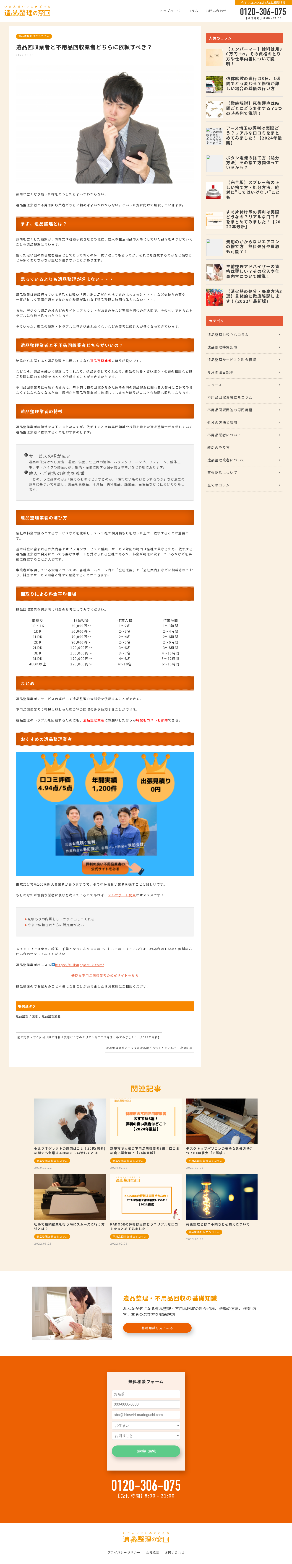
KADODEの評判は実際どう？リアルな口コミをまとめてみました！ (144, 1226)
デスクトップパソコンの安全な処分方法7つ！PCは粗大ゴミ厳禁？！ (219, 1150)
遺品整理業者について (226, 460)
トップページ (170, 10)
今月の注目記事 (220, 372)
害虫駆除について (222, 472)
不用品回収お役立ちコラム (230, 397)
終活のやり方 (218, 447)
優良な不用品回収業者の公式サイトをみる (105, 975)
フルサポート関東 (122, 895)
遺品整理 (22, 1016)
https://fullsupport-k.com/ (79, 964)
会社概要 (152, 1552)
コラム (193, 10)
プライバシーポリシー (124, 1552)
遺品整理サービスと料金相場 (231, 359)
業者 (35, 1016)
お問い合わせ (216, 10)
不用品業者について (224, 434)
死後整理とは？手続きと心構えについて (218, 1224)
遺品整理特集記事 (222, 347)
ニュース (214, 384)
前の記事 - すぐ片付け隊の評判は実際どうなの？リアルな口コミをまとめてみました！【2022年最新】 (89, 1037)
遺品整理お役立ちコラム (34, 36)
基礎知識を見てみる (157, 1328)
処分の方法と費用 (222, 422)
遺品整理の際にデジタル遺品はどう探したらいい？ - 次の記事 (149, 1048)
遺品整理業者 (51, 1016)
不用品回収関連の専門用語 (230, 409)
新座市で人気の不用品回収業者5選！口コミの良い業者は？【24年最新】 (145, 1150)
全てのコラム (218, 485)
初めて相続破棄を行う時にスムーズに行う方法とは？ (69, 1226)
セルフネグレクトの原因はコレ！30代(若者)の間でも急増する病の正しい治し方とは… (69, 1150)
